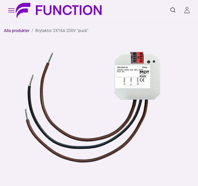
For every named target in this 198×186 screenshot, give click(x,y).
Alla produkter (16, 30)
